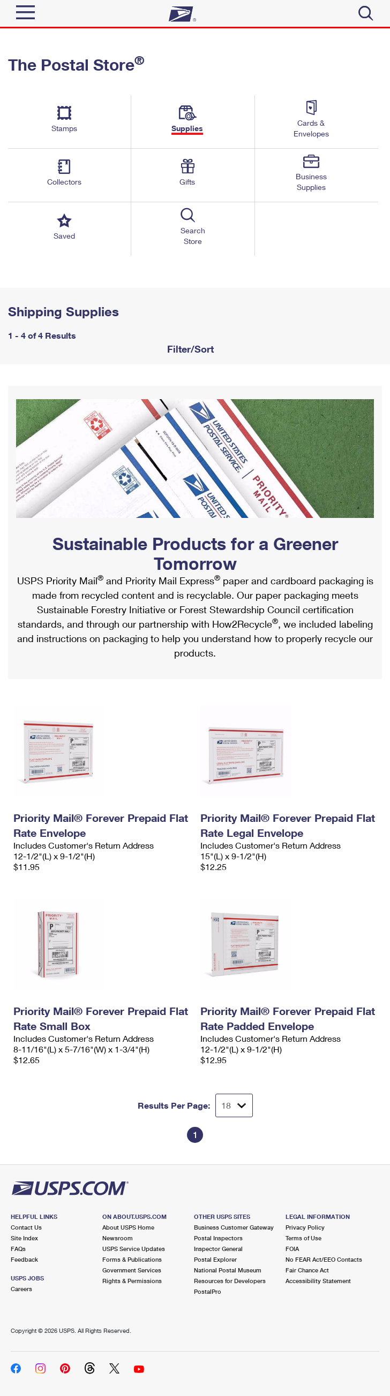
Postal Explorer (215, 1259)
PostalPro (207, 1291)
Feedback (24, 1259)
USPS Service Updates (133, 1248)
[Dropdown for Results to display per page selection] (234, 1105)
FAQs (18, 1248)
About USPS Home (128, 1227)
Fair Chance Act (307, 1270)
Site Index (24, 1237)
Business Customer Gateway (234, 1227)
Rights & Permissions (132, 1280)
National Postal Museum (227, 1270)
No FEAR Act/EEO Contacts (324, 1259)
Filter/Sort (189, 349)
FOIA (292, 1248)
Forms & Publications (132, 1259)
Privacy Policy (305, 1227)
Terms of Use (303, 1237)
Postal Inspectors (218, 1237)
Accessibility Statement (318, 1280)
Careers (21, 1288)
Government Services (131, 1270)
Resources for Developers (230, 1280)
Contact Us (26, 1227)
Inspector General (218, 1248)
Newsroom (117, 1237)
